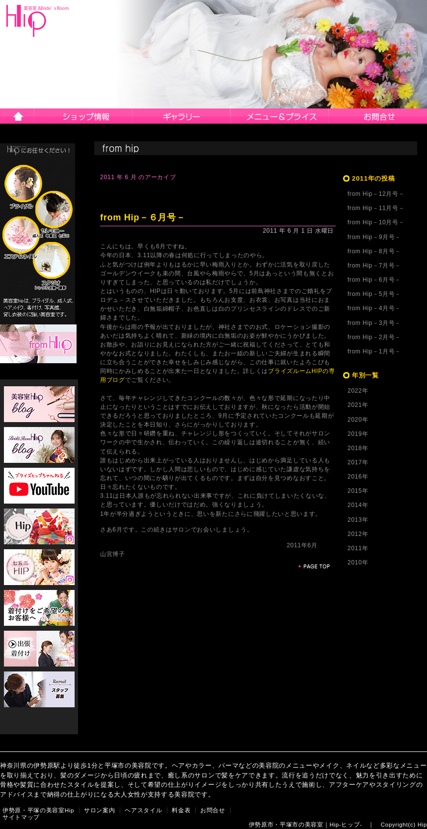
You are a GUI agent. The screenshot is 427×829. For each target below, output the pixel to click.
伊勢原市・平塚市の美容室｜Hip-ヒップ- (305, 825)
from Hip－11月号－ (375, 208)
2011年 (357, 548)
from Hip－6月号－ (374, 279)
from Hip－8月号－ (374, 251)
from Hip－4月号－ (374, 308)
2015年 (357, 490)
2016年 (357, 476)
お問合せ (378, 116)
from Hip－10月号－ (375, 222)
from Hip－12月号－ (375, 193)
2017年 (357, 462)
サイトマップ (21, 817)
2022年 (357, 390)
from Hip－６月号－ (142, 217)
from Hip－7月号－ (374, 265)
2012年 (357, 534)
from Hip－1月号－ (374, 351)
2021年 (357, 404)
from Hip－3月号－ (374, 323)
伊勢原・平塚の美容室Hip (38, 810)
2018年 (357, 448)
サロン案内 (83, 116)
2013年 (357, 519)
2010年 (357, 562)
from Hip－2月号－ (374, 337)
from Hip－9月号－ (374, 237)
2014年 (357, 505)
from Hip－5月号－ (374, 294)
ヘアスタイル (182, 116)
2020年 (357, 419)
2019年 (357, 433)
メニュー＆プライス (280, 116)
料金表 (181, 810)
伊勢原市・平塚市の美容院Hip (37, 21)
